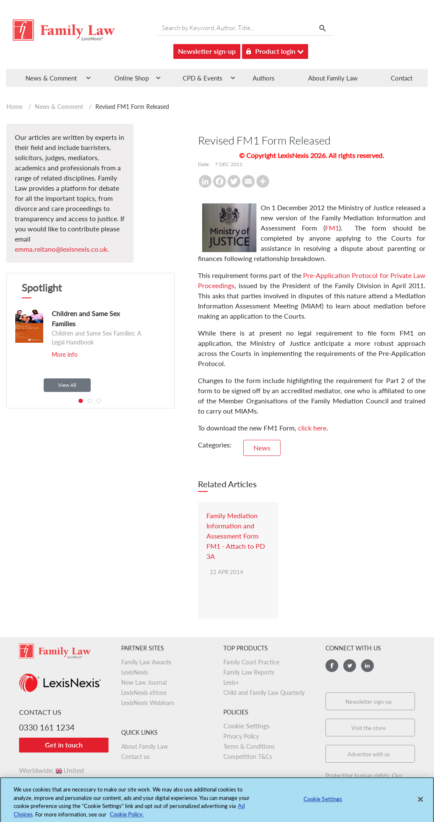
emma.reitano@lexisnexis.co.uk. (62, 249)
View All (67, 385)
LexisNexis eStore (144, 692)
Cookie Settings (246, 726)
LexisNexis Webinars (147, 702)
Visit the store (368, 728)
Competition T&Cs (247, 756)
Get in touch (64, 745)
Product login (275, 49)
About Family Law (333, 78)
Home (14, 106)
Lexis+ (231, 682)
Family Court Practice (251, 662)
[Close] (420, 802)
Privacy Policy (241, 736)
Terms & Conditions (249, 746)
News (261, 448)
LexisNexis (134, 672)
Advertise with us (369, 754)
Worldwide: (51, 770)
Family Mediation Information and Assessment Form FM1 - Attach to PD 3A (235, 535)
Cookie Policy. (127, 817)
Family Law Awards (146, 662)
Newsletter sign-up (207, 51)
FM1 (332, 228)
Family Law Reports (248, 672)
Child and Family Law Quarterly (264, 692)
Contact (401, 78)
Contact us (135, 756)
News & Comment (59, 106)
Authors (264, 78)
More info (65, 354)
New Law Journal (144, 682)
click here (312, 428)
